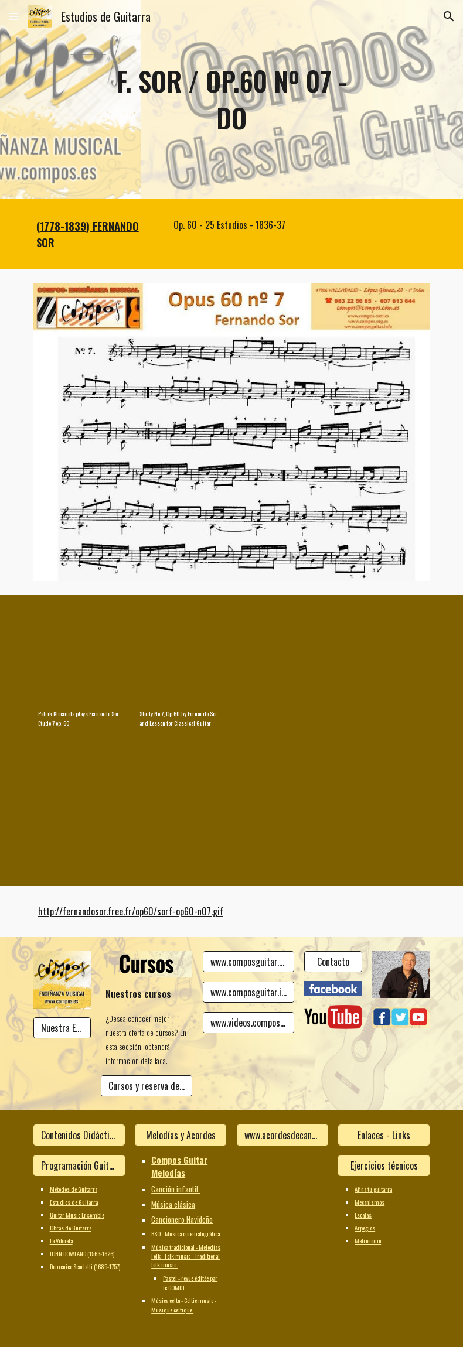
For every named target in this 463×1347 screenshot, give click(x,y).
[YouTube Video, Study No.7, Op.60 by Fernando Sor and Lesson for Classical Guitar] (180, 654)
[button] (14, 16)
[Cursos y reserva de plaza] (146, 1085)
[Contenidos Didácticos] (79, 1135)
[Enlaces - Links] (384, 1135)
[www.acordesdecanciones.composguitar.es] (282, 1135)
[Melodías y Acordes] (180, 1135)
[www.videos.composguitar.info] (248, 1022)
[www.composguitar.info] (248, 992)
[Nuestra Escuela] (62, 1027)
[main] (231, 99)
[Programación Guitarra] (79, 1165)
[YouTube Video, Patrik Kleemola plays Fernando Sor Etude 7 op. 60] (79, 654)
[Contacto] (333, 961)
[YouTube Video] (282, 654)
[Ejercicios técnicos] (384, 1165)
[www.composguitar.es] (248, 961)
